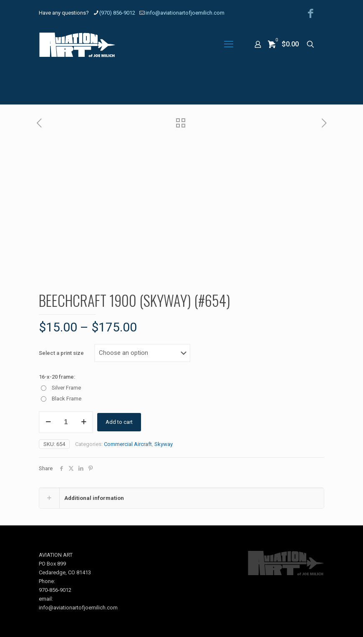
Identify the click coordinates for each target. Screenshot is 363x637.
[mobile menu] (229, 44)
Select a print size (61, 353)
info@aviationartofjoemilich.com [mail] (185, 13)
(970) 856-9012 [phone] (117, 13)
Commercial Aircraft (128, 444)
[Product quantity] (66, 422)
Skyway (163, 444)
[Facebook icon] (310, 14)
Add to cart (119, 422)
